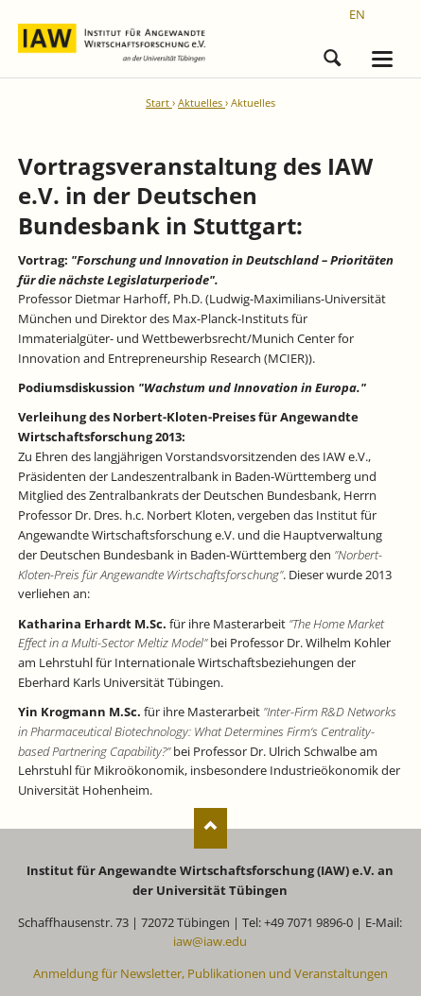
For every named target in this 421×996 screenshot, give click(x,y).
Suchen (332, 55)
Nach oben (210, 828)
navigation (382, 59)
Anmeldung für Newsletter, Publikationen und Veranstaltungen (210, 973)
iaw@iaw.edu (210, 941)
